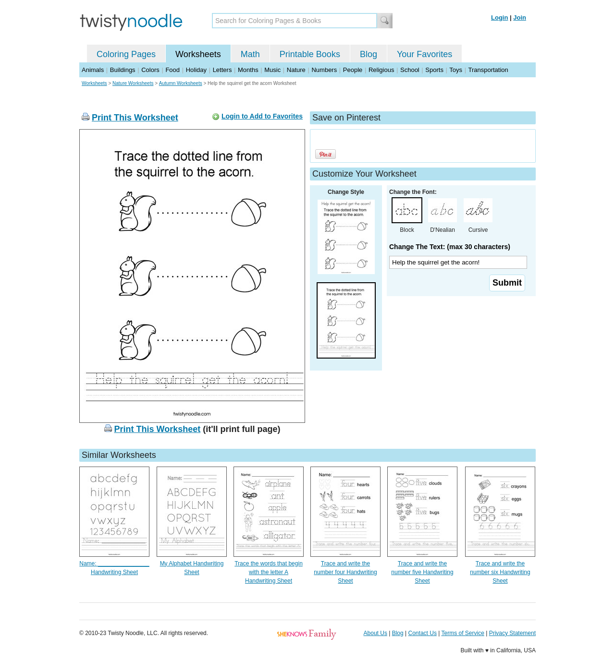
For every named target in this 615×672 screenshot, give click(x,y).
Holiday (196, 69)
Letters (222, 69)
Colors (150, 69)
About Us (375, 633)
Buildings (122, 69)
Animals (93, 69)
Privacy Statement (512, 633)
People (352, 69)
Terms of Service (462, 633)
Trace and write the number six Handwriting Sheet (500, 572)
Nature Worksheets (132, 83)
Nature (296, 69)
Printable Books (310, 54)
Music (272, 69)
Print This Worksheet (135, 117)
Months (248, 69)
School (409, 69)
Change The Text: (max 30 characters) (449, 247)
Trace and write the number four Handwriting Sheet (345, 572)
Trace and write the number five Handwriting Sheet (422, 572)
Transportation (488, 69)
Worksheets (198, 54)
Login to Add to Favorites (262, 116)
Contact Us (422, 633)
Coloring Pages (126, 54)
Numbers (324, 69)
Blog (368, 54)
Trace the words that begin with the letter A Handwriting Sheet (268, 572)
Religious (381, 69)
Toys (455, 69)
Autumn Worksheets (180, 83)
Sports (434, 69)
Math (250, 54)
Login (499, 17)
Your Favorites (424, 54)
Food (172, 69)
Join (519, 17)
